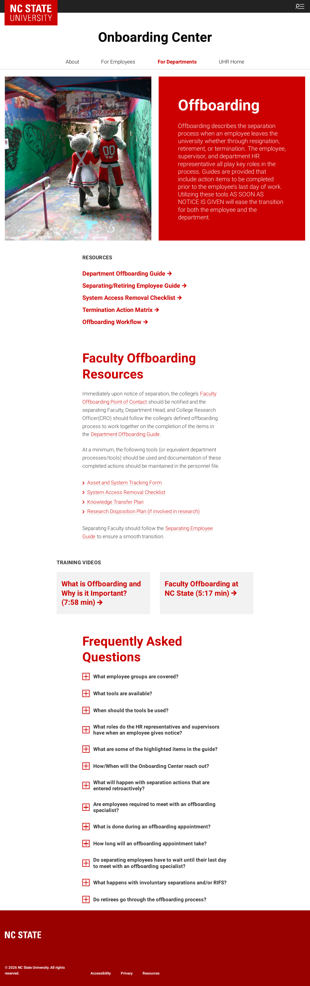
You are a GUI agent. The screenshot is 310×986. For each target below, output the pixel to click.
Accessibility (101, 973)
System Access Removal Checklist (126, 492)
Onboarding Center (155, 37)
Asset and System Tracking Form (124, 483)
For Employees (118, 62)
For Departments (177, 62)
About (72, 62)
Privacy (127, 973)
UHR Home (231, 62)
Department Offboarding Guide (125, 434)
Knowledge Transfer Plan (115, 502)
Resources (151, 973)
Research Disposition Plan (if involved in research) (143, 511)
